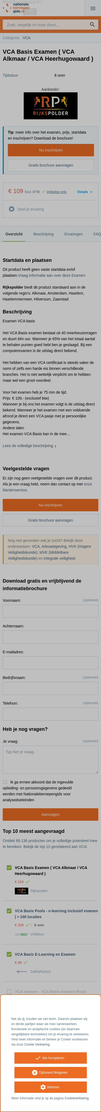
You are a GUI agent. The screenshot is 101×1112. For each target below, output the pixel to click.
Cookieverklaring (77, 1098)
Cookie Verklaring (37, 1044)
